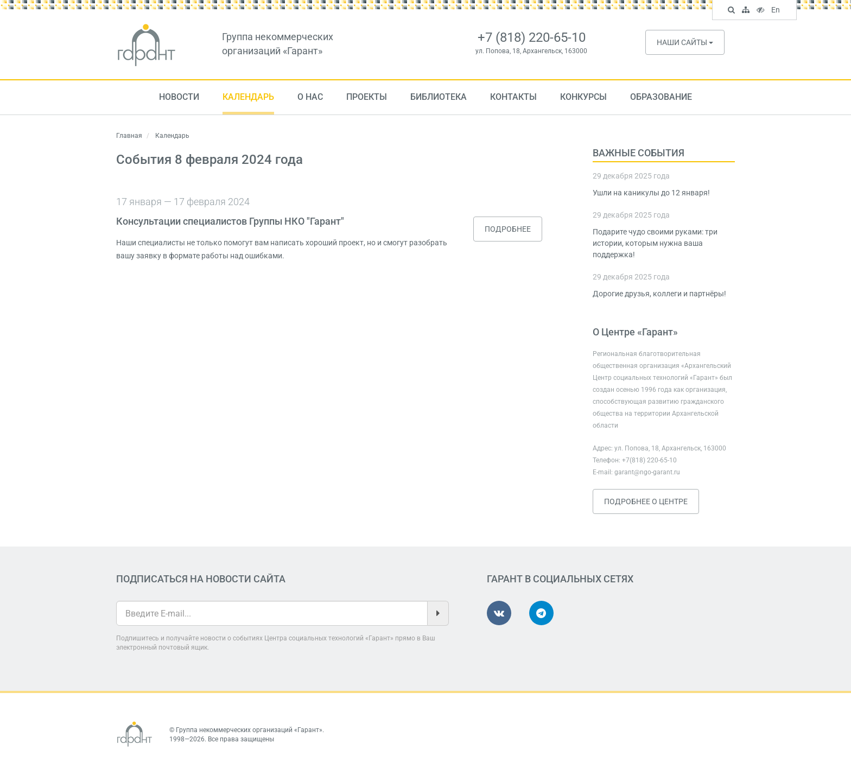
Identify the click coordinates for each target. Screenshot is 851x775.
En (777, 11)
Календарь (248, 97)
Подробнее (508, 229)
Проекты (366, 97)
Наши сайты (685, 42)
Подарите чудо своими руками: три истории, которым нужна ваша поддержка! (655, 243)
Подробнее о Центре (646, 501)
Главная (129, 135)
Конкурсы (583, 97)
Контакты (513, 97)
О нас (310, 97)
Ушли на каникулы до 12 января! (651, 192)
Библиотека (438, 97)
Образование (661, 97)
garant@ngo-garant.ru (647, 472)
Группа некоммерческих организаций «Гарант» (249, 730)
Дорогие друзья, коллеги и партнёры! (659, 293)
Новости (179, 97)
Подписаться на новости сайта (200, 579)
